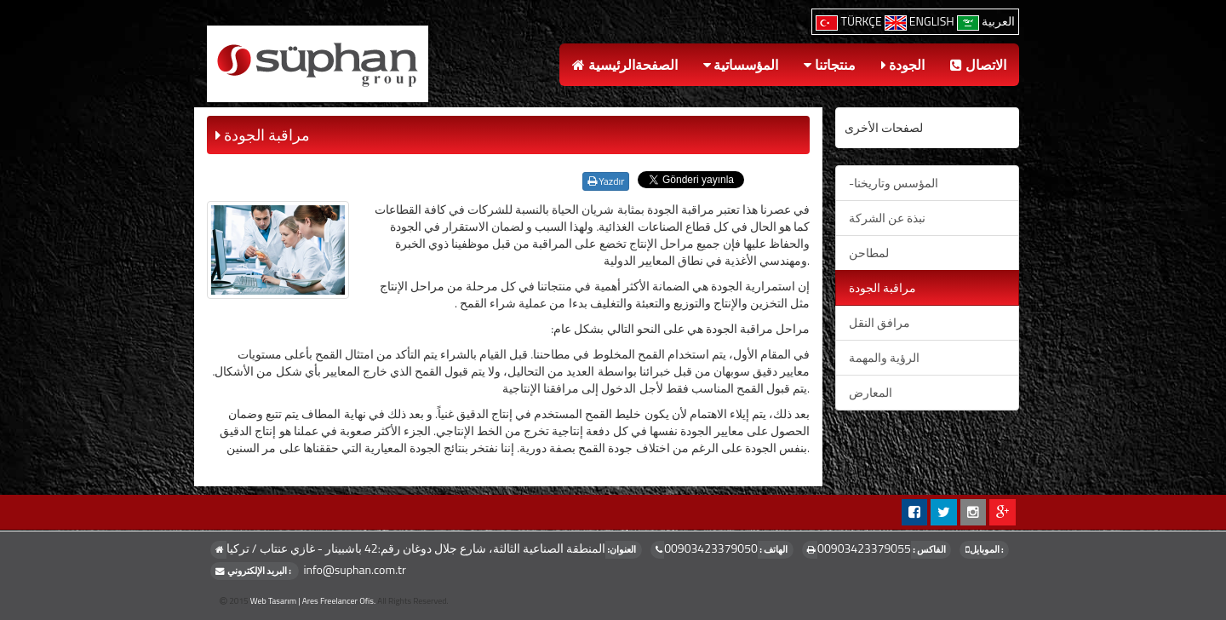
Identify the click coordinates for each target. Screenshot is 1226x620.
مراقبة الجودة (882, 287)
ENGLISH (921, 21)
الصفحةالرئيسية (625, 65)
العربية (986, 21)
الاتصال (978, 65)
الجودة (903, 65)
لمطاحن (869, 252)
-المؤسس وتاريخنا (893, 183)
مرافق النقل (879, 322)
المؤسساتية (741, 65)
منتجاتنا (830, 65)
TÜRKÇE (850, 21)
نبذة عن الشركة (887, 218)
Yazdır (606, 181)
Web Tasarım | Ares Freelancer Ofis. (312, 600)
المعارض (870, 392)
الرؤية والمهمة (884, 357)
